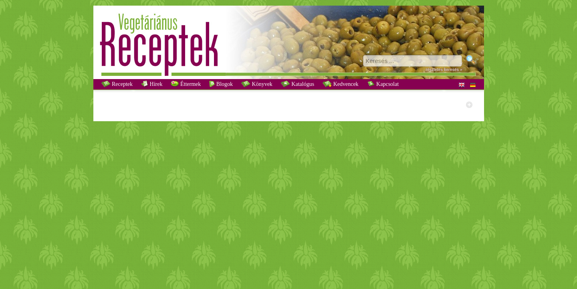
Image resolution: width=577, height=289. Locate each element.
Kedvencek (340, 84)
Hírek (151, 84)
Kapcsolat (383, 84)
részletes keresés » (444, 69)
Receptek (117, 84)
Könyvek (256, 84)
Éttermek (186, 84)
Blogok (221, 84)
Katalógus (297, 84)
